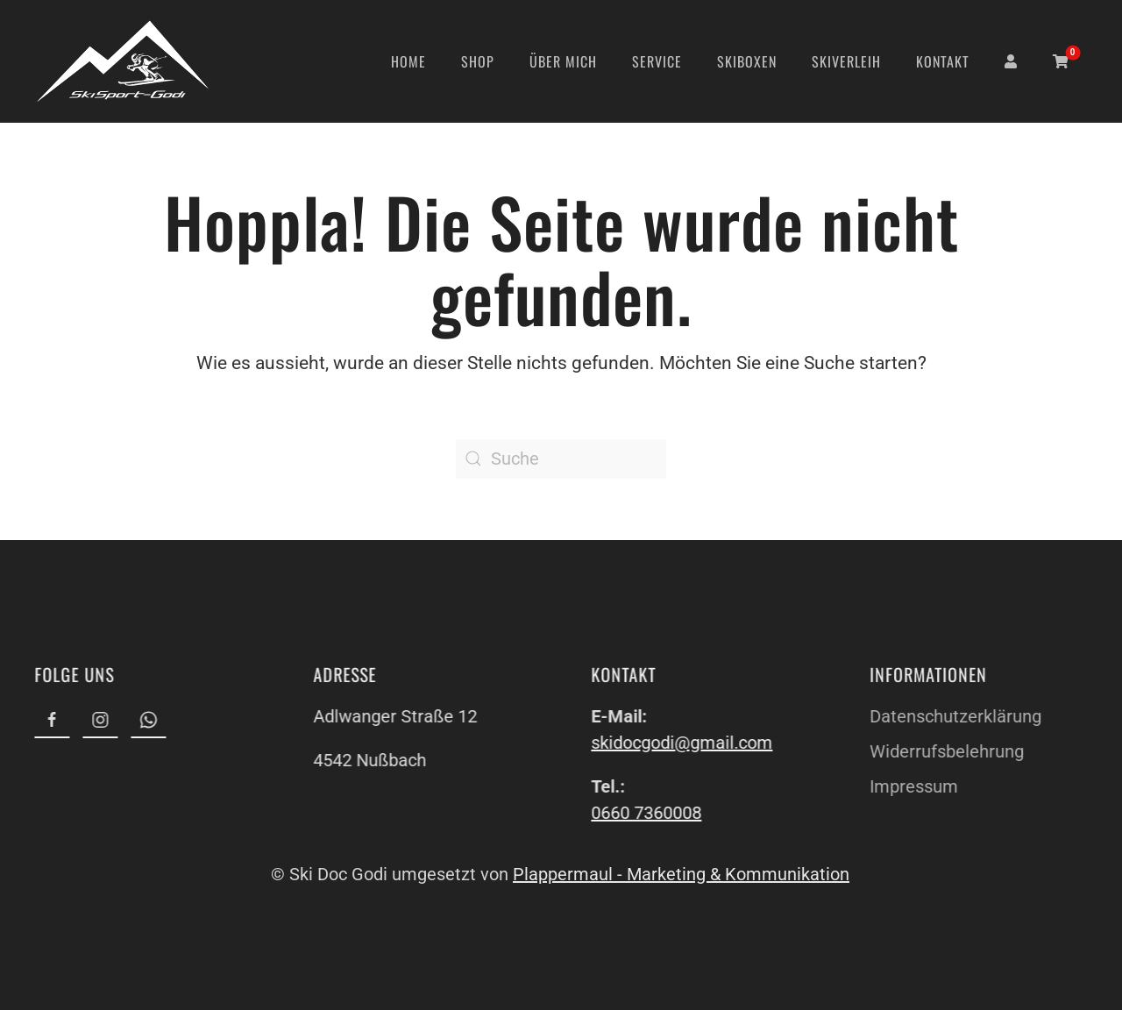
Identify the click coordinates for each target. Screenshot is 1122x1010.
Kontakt (942, 61)
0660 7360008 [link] (645, 812)
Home (408, 61)
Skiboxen (747, 61)
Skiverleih (846, 61)
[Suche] (561, 459)
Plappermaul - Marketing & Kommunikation (679, 874)
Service (657, 61)
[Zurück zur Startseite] (122, 61)
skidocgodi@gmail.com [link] (680, 742)
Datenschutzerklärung (954, 716)
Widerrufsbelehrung (945, 751)
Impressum (912, 786)
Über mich (563, 61)
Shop (477, 61)
